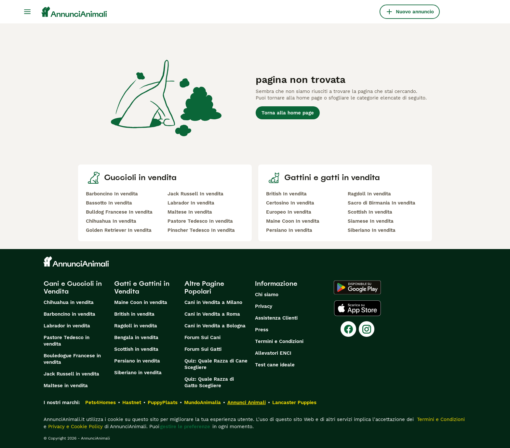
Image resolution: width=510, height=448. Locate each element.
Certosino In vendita (290, 203)
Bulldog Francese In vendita (119, 212)
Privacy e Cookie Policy (75, 426)
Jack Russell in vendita (71, 374)
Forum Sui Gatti (202, 349)
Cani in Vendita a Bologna (215, 326)
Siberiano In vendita (372, 230)
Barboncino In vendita (112, 194)
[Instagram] (366, 329)
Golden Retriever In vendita (119, 230)
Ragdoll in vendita (135, 326)
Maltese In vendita (190, 212)
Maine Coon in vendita (140, 302)
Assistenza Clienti (276, 318)
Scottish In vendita (370, 212)
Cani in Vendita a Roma (212, 314)
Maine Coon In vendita (292, 221)
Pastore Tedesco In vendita (200, 221)
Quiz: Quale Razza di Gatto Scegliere (209, 382)
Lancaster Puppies (294, 402)
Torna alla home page (288, 113)
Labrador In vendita (191, 203)
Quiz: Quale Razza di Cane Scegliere (216, 364)
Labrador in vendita (67, 326)
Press (261, 330)
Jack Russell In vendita (195, 194)
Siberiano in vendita (138, 373)
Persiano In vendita (289, 230)
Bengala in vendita (136, 337)
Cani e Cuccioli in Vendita (73, 287)
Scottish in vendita (136, 349)
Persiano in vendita (137, 361)
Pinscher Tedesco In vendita (201, 230)
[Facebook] (348, 329)
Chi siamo (266, 294)
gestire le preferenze (185, 426)
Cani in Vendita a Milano (213, 302)
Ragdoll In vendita (369, 194)
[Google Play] (357, 287)
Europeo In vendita (288, 212)
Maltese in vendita (66, 386)
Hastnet (131, 402)
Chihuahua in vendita (69, 302)
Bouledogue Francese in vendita (72, 359)
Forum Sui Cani (202, 337)
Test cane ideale (275, 365)
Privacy (263, 306)
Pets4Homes (100, 402)
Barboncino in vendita (69, 314)
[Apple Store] (357, 308)
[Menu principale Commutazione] (27, 11)
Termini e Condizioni (279, 341)
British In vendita (286, 194)
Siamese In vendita (371, 221)
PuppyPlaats (163, 402)
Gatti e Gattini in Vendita (141, 287)
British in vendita (134, 314)
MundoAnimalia (202, 402)
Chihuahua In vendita (111, 221)
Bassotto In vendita (109, 203)
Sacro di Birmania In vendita (381, 203)
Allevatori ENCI (273, 353)
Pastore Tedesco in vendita (66, 341)
